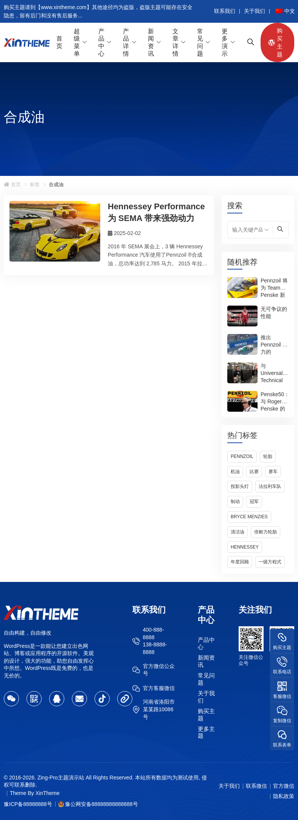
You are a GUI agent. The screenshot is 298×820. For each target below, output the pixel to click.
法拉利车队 (270, 486)
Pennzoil (242, 456)
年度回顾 (240, 561)
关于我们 (254, 11)
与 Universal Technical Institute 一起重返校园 (274, 380)
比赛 (254, 471)
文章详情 (175, 42)
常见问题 (200, 42)
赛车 (273, 471)
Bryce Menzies (249, 516)
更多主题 (206, 732)
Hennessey (245, 547)
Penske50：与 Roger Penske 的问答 (275, 405)
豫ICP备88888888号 (28, 804)
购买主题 (275, 42)
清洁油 (237, 532)
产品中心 (101, 42)
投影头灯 (240, 486)
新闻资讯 (151, 42)
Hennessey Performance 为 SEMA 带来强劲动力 (156, 212)
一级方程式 (270, 561)
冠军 (254, 501)
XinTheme (48, 793)
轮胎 (267, 456)
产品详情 (126, 42)
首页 (59, 42)
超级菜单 (77, 42)
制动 (235, 501)
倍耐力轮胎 (265, 532)
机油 (235, 471)
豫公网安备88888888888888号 (101, 804)
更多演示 (225, 42)
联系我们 (224, 11)
